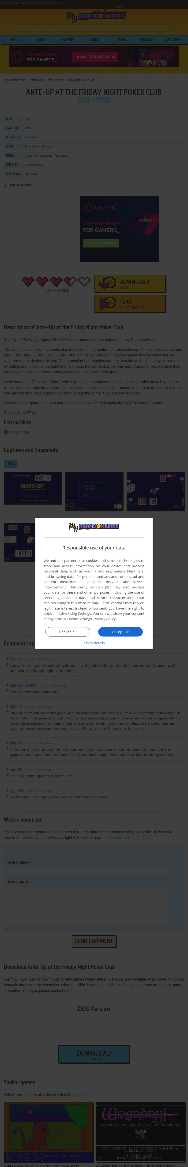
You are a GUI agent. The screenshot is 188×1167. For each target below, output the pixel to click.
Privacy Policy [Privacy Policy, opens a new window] (105, 618)
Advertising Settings (75, 613)
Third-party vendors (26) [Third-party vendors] (90, 587)
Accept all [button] (120, 631)
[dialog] (94, 583)
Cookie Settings (79, 618)
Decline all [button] (68, 632)
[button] (94, 642)
